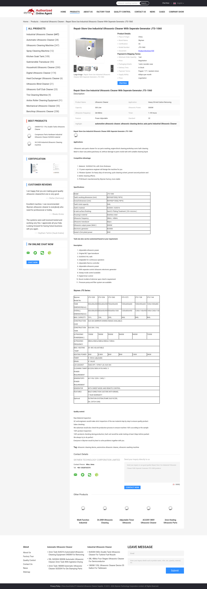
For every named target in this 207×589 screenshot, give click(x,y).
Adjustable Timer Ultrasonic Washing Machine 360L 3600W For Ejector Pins (126, 521)
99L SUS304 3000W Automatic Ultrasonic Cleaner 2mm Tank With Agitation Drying (66, 560)
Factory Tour (103, 12)
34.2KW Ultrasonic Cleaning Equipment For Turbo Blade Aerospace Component (105, 521)
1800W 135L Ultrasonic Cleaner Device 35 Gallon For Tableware (106, 566)
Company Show (176, 12)
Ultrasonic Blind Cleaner (38, 84)
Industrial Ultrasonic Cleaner (52, 22)
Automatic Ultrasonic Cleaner (40, 40)
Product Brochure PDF (146, 51)
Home (63, 12)
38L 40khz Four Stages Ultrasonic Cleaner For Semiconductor (106, 560)
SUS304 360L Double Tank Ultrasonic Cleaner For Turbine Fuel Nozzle (104, 553)
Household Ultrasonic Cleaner (41, 67)
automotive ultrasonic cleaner (107, 447)
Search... (144, 3)
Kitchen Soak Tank (35, 56)
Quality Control (122, 12)
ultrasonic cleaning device (87, 447)
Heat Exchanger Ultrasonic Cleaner (43, 78)
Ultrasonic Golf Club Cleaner (40, 89)
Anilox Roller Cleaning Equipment (42, 100)
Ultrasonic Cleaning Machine (40, 45)
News (152, 12)
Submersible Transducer (38, 62)
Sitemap (26, 572)
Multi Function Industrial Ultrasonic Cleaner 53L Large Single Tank (83, 521)
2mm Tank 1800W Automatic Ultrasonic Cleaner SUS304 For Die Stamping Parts (65, 567)
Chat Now (165, 3)
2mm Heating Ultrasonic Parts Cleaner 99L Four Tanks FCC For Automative (170, 521)
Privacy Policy (55, 586)
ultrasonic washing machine (129, 447)
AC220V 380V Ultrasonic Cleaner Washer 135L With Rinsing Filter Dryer (149, 521)
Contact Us (140, 12)
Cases (162, 12)
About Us (88, 12)
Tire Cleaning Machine (37, 95)
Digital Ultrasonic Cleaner (39, 73)
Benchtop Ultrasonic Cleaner (40, 111)
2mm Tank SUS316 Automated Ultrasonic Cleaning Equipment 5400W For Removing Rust (66, 554)
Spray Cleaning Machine (38, 51)
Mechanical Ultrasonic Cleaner (41, 106)
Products (75, 12)
